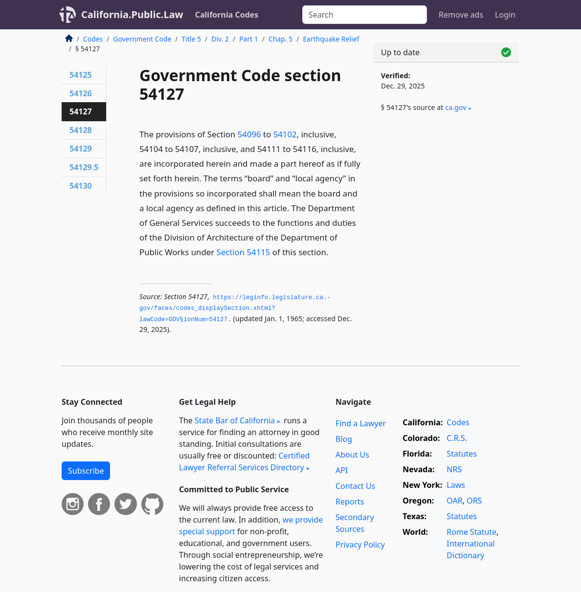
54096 (249, 134)
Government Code (142, 39)
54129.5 (83, 167)
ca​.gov (455, 107)
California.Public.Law (132, 14)
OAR (454, 500)
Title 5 (191, 39)
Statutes (462, 453)
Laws (456, 485)
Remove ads (461, 14)
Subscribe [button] (86, 470)
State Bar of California (235, 420)
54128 (80, 130)
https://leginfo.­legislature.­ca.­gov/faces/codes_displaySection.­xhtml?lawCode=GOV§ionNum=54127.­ (235, 308)
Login (505, 14)
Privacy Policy (360, 544)
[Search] (364, 14)
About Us (352, 454)
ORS (474, 500)
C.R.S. (457, 438)
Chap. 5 (280, 39)
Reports (349, 501)
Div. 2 (220, 39)
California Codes (227, 14)
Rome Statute (471, 531)
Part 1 (248, 39)
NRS (454, 469)
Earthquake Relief (331, 39)
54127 (80, 111)
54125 (80, 74)
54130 (80, 185)
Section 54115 (243, 252)
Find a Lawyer (360, 423)
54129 (80, 148)
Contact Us (355, 486)
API (341, 470)
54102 (285, 134)
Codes (93, 39)
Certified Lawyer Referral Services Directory (244, 461)
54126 (80, 93)
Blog (343, 439)
